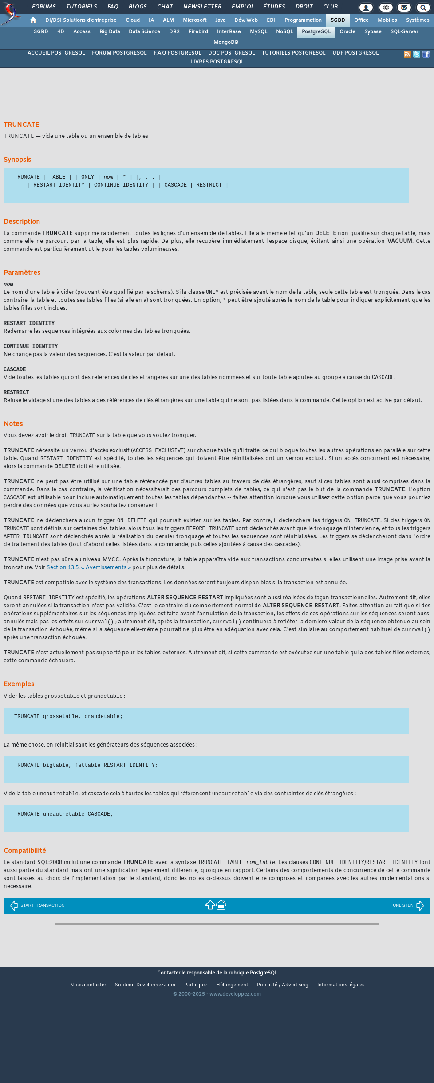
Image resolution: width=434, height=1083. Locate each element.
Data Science (144, 32)
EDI (271, 20)
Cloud (133, 20)
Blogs (137, 7)
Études (273, 7)
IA (151, 20)
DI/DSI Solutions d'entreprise (81, 20)
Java (220, 20)
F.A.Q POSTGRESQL (177, 53)
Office (361, 20)
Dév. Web (246, 20)
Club (330, 7)
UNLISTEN (408, 915)
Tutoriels (81, 7)
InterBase (229, 32)
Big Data (109, 32)
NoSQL (284, 32)
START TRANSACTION (37, 915)
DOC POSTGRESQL (231, 53)
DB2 (174, 32)
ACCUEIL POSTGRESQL (56, 53)
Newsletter (201, 7)
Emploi (241, 7)
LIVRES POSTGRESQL (217, 62)
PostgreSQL (316, 32)
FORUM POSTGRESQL (119, 53)
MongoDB (225, 42)
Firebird (198, 32)
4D (60, 32)
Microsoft (194, 20)
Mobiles (387, 20)
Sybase (373, 32)
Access (82, 32)
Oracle (347, 32)
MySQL (258, 32)
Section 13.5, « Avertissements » (89, 575)
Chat (164, 7)
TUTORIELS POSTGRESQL (293, 53)
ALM (168, 20)
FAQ (112, 7)
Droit (303, 7)
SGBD (338, 20)
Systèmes (418, 20)
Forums (43, 7)
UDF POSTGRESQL (355, 53)
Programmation (303, 20)
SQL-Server (404, 32)
